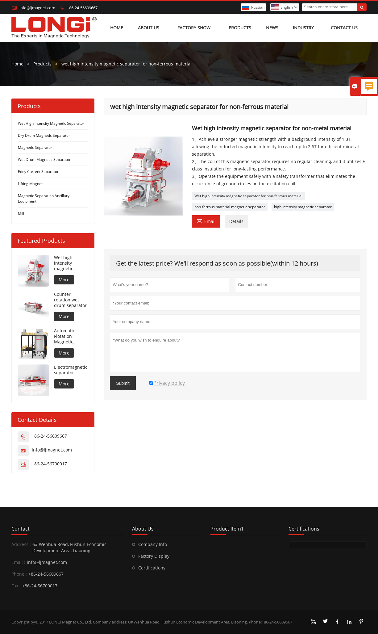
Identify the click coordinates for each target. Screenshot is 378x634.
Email (206, 220)
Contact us (344, 28)
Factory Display (153, 556)
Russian (257, 7)
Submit (123, 383)
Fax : (16, 586)
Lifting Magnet (30, 183)
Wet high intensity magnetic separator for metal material (69, 263)
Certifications (151, 568)
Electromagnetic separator (70, 370)
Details (236, 221)
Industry (303, 28)
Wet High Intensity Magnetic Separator (51, 123)
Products (240, 28)
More (64, 280)
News (272, 28)
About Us (148, 28)
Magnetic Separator (35, 147)
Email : (18, 562)
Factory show (193, 28)
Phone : (19, 574)
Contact (20, 528)
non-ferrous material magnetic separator (229, 206)
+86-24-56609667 (82, 7)
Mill (21, 213)
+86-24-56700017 (49, 464)
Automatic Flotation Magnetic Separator (64, 336)
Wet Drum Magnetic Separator (44, 159)
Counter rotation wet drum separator (70, 300)
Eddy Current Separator (38, 171)
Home (116, 28)
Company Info (152, 544)
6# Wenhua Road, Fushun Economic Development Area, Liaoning (69, 547)
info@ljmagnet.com (37, 7)
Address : (21, 544)
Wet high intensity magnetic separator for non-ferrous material (248, 196)
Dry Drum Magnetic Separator (44, 135)
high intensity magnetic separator (303, 206)
